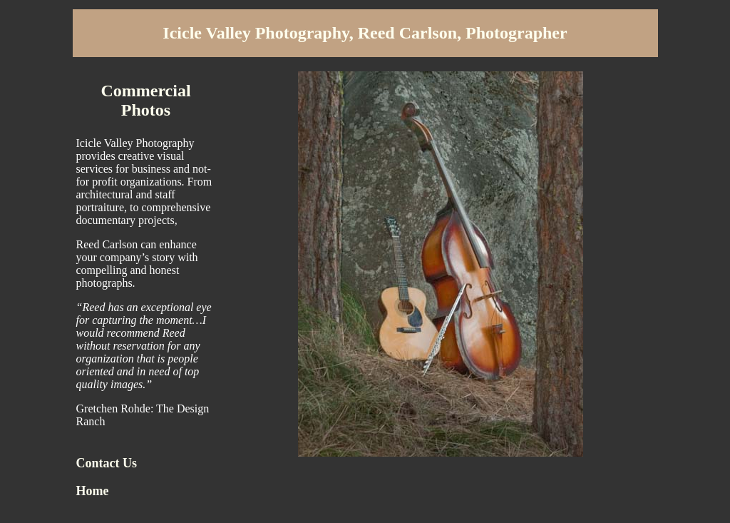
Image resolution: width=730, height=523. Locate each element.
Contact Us (107, 463)
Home (92, 491)
